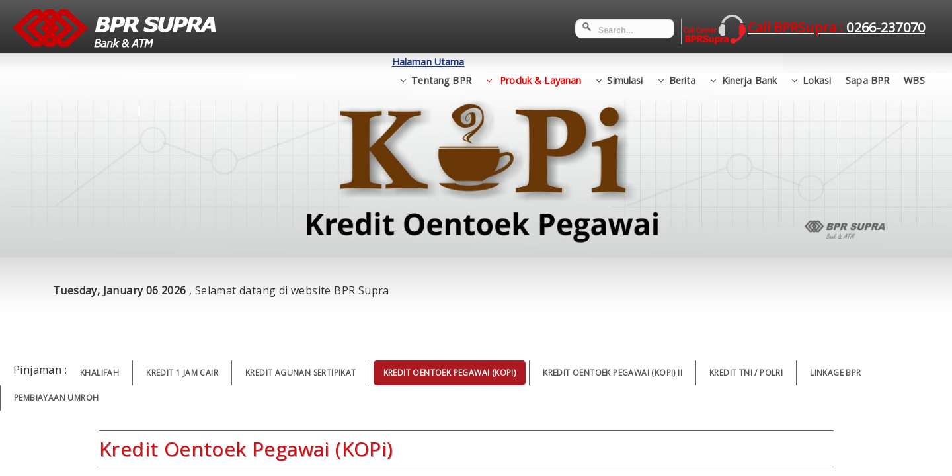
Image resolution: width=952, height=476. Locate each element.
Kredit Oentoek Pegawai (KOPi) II (612, 372)
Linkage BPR (835, 372)
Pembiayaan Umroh (56, 397)
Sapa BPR (867, 62)
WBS (914, 62)
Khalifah (99, 372)
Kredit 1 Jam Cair (182, 372)
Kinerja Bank (749, 62)
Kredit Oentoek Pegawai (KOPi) (449, 372)
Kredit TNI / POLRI (746, 372)
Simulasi (625, 62)
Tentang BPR (441, 62)
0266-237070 (885, 27)
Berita (682, 62)
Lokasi (817, 62)
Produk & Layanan (539, 62)
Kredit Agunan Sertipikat (300, 372)
